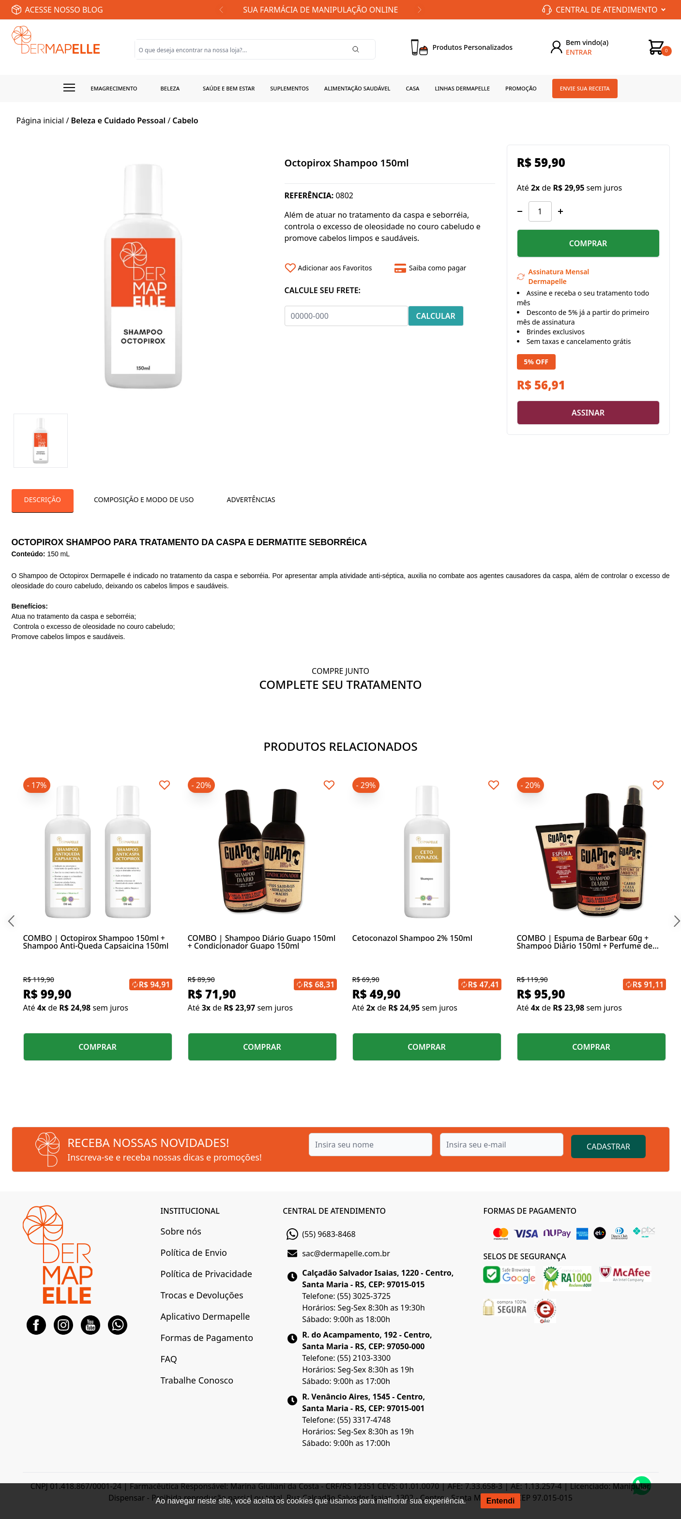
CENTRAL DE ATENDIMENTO (334, 1211)
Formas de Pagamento (207, 1337)
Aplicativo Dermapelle (205, 1316)
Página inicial (40, 120)
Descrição (42, 499)
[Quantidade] (540, 211)
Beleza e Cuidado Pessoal (118, 120)
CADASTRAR (608, 1146)
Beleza (170, 88)
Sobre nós (181, 1231)
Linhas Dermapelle (462, 88)
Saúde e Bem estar (229, 88)
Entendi (500, 1501)
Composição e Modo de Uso (144, 499)
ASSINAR (588, 412)
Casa (412, 88)
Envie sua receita (585, 88)
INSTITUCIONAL (190, 1211)
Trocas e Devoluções (202, 1295)
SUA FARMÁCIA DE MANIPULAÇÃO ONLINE (320, 9)
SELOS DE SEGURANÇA (524, 1256)
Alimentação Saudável (357, 88)
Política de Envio (194, 1252)
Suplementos (289, 88)
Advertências (251, 499)
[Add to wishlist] (336, 268)
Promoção (521, 88)
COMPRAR (588, 243)
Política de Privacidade (206, 1274)
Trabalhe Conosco (197, 1380)
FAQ (169, 1359)
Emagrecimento (114, 88)
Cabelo (185, 120)
